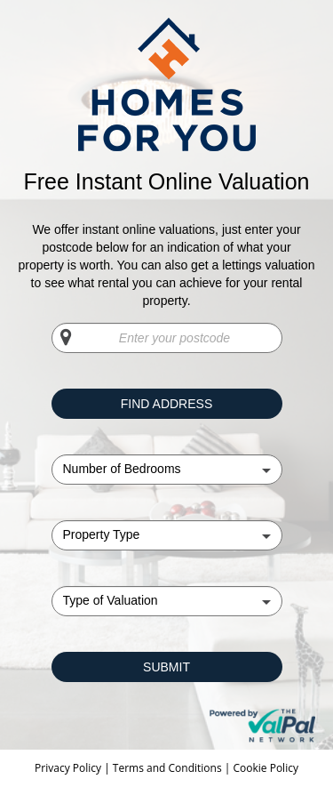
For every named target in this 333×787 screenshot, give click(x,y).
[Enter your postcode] (167, 338)
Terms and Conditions (167, 767)
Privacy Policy (69, 767)
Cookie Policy (265, 767)
